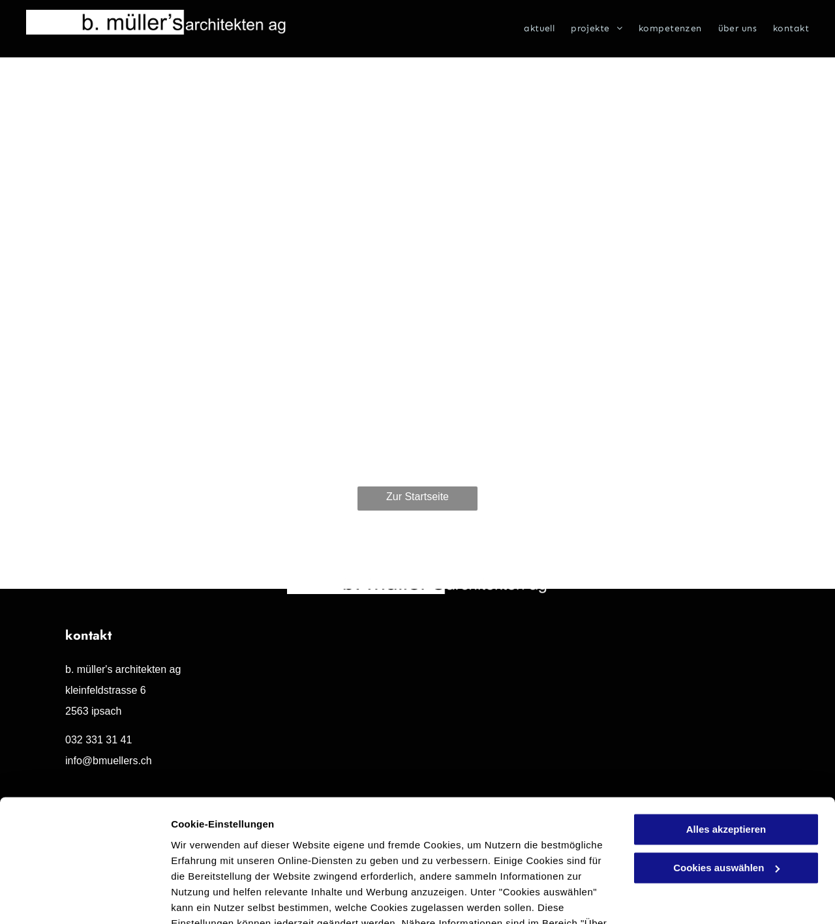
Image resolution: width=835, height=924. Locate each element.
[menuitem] (531, 29)
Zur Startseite (417, 496)
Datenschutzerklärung (320, 862)
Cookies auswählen (217, 898)
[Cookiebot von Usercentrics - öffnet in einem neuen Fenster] (84, 898)
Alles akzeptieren (726, 753)
